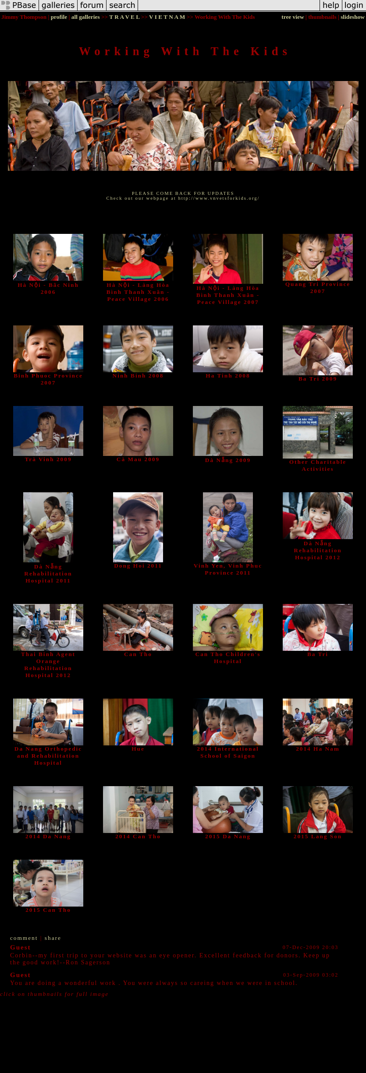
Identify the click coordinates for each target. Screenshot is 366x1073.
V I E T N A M (167, 17)
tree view (292, 17)
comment (24, 938)
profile (59, 17)
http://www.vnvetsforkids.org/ (218, 198)
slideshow (353, 17)
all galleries (85, 17)
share (53, 938)
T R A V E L (124, 17)
